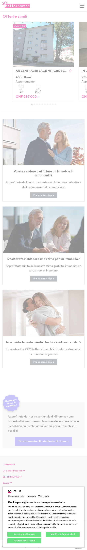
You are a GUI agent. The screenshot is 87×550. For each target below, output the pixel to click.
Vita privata (43, 496)
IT (20, 491)
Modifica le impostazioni (63, 534)
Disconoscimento (16, 496)
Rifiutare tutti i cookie (24, 540)
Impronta (31, 496)
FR (15, 491)
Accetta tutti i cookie (24, 534)
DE (9, 491)
